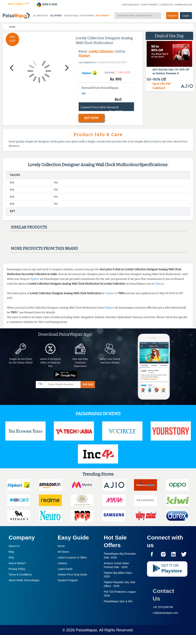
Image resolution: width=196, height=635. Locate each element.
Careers (62, 563)
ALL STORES (56, 15)
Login (185, 15)
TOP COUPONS (87, 15)
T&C (84, 93)
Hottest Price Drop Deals (72, 574)
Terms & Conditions (20, 574)
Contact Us (163, 595)
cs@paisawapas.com (165, 612)
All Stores (63, 551)
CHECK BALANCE (130, 4)
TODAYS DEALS (71, 15)
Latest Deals (65, 569)
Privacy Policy (17, 569)
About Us (14, 546)
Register (172, 15)
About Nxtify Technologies (24, 580)
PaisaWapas (86, 630)
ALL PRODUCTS (40, 15)
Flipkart (84, 55)
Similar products (29, 227)
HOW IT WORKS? (149, 4)
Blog (11, 551)
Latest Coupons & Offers (72, 557)
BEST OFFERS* (102, 15)
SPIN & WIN (46, 4)
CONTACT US (166, 4)
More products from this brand (44, 248)
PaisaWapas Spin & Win (118, 601)
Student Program (68, 580)
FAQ (11, 557)
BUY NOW (91, 118)
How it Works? (17, 563)
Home (61, 546)
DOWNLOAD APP (183, 4)
